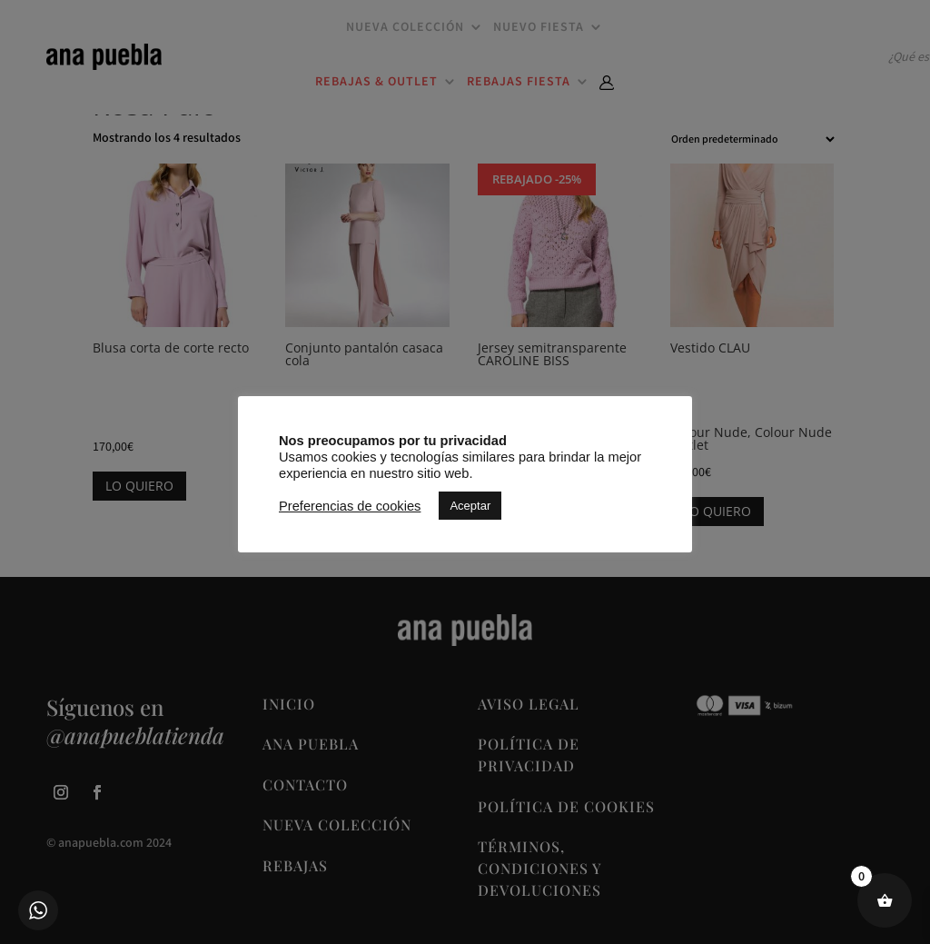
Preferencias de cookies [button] (349, 506)
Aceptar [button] (470, 505)
